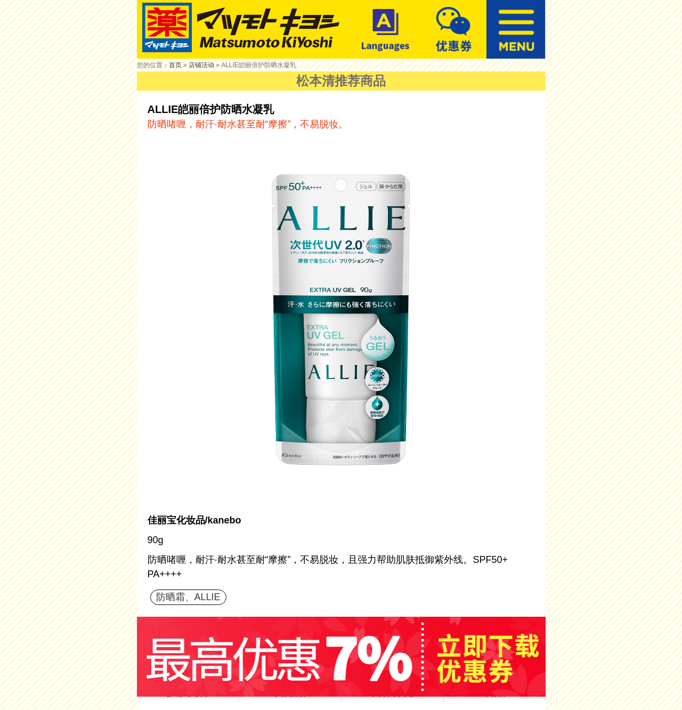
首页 (175, 65)
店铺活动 (201, 65)
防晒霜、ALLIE (188, 597)
